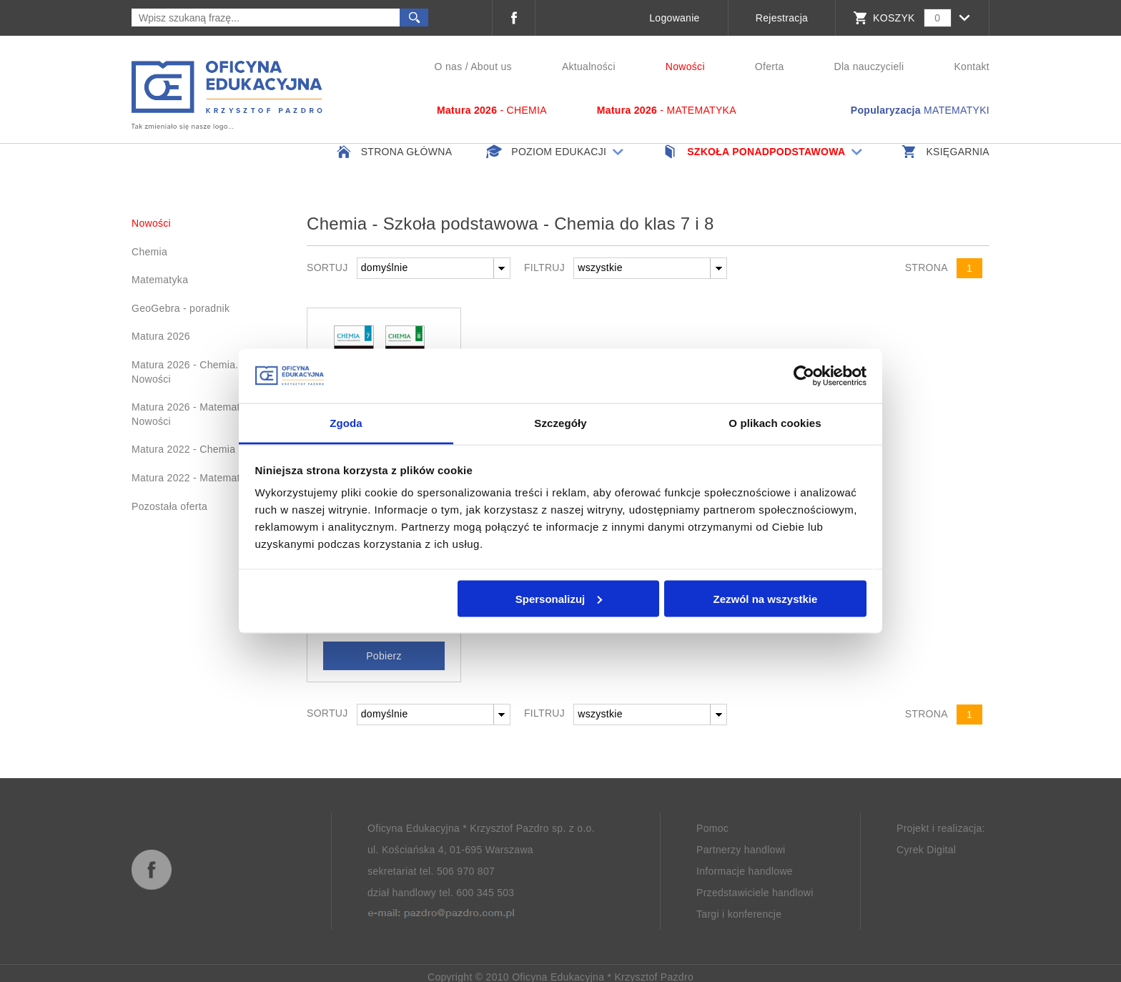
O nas (449, 66)
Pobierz (384, 655)
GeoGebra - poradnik (180, 308)
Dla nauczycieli (869, 66)
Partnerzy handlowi (740, 849)
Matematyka (160, 279)
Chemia (149, 251)
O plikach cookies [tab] (775, 423)
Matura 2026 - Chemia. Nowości (185, 372)
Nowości (685, 66)
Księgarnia (944, 152)
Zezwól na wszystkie (765, 598)
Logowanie (674, 18)
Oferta (769, 66)
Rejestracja (782, 18)
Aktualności (589, 66)
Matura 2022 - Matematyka (194, 477)
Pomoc (712, 827)
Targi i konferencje (738, 913)
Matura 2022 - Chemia (183, 449)
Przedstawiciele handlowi (755, 892)
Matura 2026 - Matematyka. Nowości (196, 414)
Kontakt (971, 66)
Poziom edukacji (556, 152)
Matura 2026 (161, 336)
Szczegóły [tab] (560, 423)
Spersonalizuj (559, 598)
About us (491, 66)
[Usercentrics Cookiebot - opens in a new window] (803, 375)
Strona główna (393, 152)
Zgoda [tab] (346, 423)
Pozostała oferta (169, 506)
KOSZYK (894, 18)
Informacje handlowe (744, 870)
